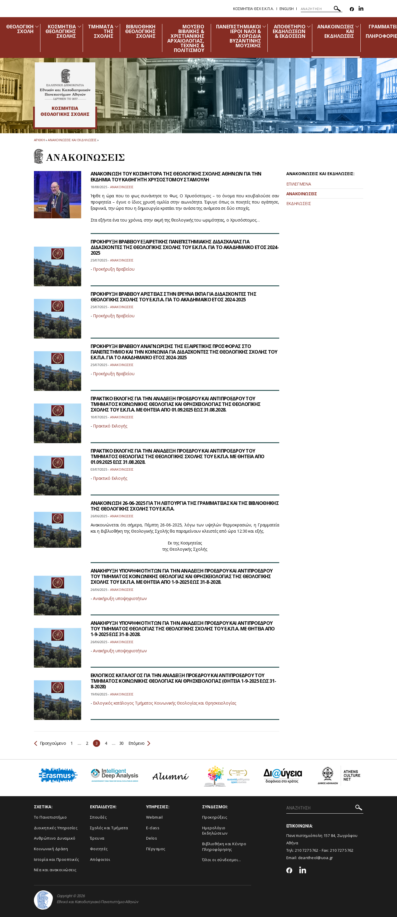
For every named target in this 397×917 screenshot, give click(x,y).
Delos (151, 838)
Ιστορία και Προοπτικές (56, 859)
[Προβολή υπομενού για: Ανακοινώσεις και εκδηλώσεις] (357, 26)
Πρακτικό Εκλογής (110, 426)
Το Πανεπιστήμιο (50, 817)
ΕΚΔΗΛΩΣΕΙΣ (298, 203)
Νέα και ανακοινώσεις (55, 869)
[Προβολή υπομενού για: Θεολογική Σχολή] (37, 26)
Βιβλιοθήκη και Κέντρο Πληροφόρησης (224, 846)
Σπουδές (98, 817)
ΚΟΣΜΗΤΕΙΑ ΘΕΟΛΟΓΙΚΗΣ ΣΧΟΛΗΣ (60, 31)
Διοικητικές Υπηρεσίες (56, 827)
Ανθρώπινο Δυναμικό (55, 838)
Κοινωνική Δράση (51, 848)
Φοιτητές (99, 848)
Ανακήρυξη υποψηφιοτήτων (120, 598)
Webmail (154, 817)
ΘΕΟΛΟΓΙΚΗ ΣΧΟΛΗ (20, 29)
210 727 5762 (306, 850)
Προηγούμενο (50, 743)
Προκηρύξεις (214, 817)
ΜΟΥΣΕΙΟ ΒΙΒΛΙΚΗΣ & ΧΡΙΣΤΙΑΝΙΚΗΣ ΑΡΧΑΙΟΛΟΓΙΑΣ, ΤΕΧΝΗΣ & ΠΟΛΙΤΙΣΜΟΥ (185, 38)
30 (121, 743)
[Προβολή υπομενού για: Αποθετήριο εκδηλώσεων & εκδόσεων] (308, 26)
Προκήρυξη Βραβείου (114, 269)
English (287, 8)
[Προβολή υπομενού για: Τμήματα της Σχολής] (116, 26)
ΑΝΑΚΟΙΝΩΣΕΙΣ (301, 193)
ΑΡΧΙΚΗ (39, 140)
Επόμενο (139, 743)
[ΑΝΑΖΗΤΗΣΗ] (321, 9)
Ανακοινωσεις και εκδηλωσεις (72, 140)
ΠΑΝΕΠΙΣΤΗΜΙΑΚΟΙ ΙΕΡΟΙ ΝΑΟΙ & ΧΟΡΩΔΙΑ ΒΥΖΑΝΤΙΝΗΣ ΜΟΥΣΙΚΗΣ (238, 36)
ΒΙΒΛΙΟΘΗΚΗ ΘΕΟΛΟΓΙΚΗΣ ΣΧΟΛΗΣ (140, 31)
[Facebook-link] (352, 9)
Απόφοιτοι (100, 859)
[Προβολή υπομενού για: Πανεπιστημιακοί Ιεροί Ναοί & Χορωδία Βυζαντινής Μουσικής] (264, 26)
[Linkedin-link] (361, 9)
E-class (153, 827)
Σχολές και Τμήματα (109, 827)
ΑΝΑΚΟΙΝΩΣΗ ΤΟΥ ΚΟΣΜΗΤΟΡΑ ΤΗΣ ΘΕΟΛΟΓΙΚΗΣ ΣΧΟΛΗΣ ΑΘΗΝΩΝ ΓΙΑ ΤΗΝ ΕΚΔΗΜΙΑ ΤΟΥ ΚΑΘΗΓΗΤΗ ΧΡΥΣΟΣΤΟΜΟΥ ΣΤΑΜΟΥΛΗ (176, 176)
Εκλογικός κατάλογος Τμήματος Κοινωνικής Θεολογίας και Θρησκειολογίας (164, 703)
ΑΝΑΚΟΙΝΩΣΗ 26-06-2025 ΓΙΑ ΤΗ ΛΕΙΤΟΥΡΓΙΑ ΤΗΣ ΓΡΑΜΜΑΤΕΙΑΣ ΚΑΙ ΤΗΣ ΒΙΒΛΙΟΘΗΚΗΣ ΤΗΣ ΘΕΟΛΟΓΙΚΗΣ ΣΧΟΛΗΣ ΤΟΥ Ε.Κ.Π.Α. (185, 506)
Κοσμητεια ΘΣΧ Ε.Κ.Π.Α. (253, 8)
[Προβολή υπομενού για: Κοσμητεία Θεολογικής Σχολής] (79, 26)
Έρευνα (97, 838)
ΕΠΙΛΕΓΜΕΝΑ (298, 184)
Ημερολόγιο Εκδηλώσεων (215, 830)
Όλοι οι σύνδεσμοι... (221, 859)
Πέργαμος (155, 848)
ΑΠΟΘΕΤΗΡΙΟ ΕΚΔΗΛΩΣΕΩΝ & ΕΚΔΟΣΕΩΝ (289, 31)
